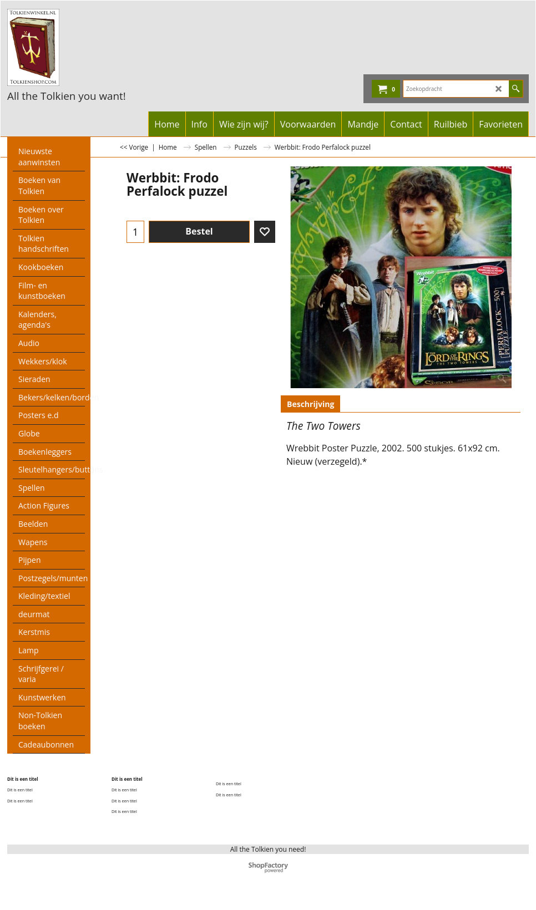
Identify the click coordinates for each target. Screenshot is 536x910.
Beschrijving (310, 404)
